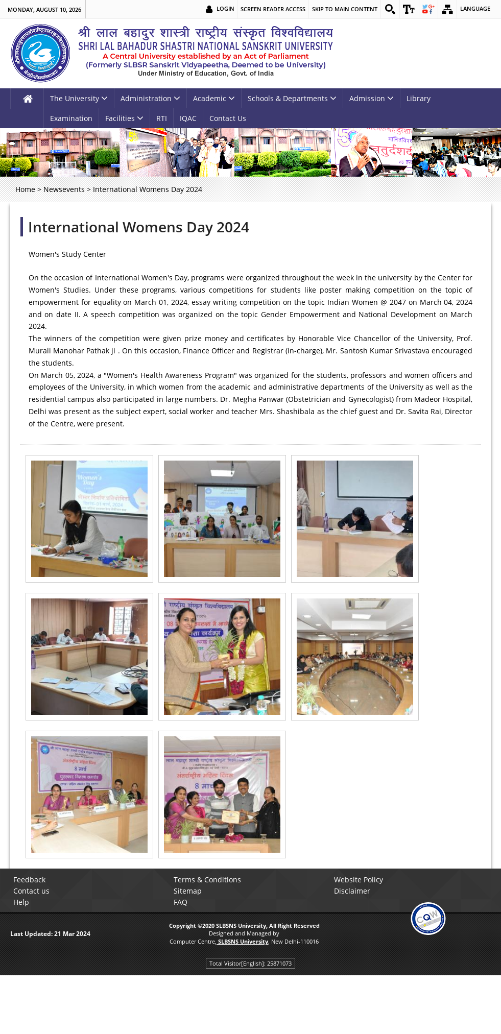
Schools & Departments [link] (292, 98)
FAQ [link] (183, 902)
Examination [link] (71, 118)
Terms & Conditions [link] (210, 879)
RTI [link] (161, 118)
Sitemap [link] (191, 891)
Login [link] (222, 9)
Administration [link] (150, 98)
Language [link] (475, 9)
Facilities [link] (124, 118)
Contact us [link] (34, 891)
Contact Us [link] (227, 118)
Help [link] (24, 902)
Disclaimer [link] (355, 891)
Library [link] (419, 98)
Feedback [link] (32, 879)
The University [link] (79, 98)
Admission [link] (371, 98)
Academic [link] (214, 98)
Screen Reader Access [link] (269, 9)
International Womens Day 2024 (138, 226)
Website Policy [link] (361, 879)
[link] (387, 9)
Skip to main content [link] (341, 9)
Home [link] (25, 189)
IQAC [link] (188, 118)
